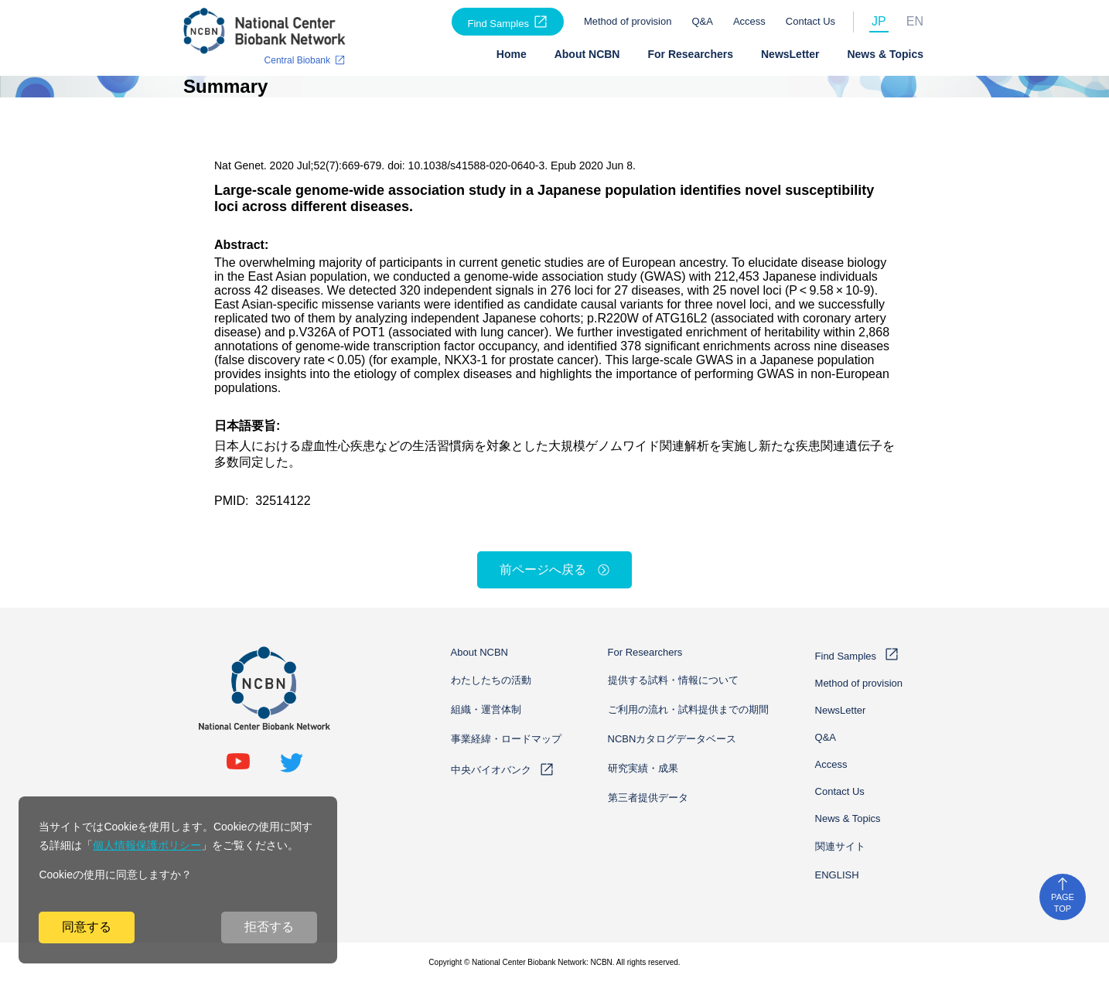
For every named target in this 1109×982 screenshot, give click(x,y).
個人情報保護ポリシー (147, 845)
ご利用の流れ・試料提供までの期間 (688, 709)
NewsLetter (790, 54)
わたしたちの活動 (491, 680)
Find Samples (497, 23)
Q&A (701, 21)
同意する (86, 926)
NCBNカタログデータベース (672, 739)
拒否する (269, 926)
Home (511, 54)
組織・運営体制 (486, 709)
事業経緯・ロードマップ (506, 739)
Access (749, 21)
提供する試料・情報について (673, 680)
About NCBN (587, 54)
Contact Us (810, 21)
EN (914, 21)
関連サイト (840, 846)
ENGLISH (837, 875)
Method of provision (627, 21)
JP (879, 21)
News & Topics (885, 54)
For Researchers (690, 54)
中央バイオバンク (491, 770)
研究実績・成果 (643, 768)
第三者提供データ (648, 797)
